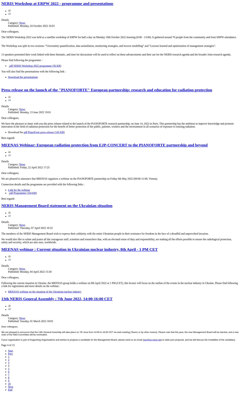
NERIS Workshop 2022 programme (35, 65)
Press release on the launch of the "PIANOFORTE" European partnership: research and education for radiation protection (106, 90)
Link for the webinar (19, 190)
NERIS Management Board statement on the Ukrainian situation (56, 205)
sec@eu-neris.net (152, 340)
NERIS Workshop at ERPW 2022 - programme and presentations (57, 3)
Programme (23, 193)
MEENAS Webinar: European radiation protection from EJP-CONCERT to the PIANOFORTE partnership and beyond (104, 145)
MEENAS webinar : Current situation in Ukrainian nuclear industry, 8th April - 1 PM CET (79, 249)
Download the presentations (23, 77)
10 (9, 383)
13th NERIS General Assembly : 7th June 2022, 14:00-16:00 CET (56, 299)
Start (10, 350)
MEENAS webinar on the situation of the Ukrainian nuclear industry (44, 291)
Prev (10, 353)
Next (10, 386)
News (22, 22)
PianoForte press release (44, 132)
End (10, 389)
